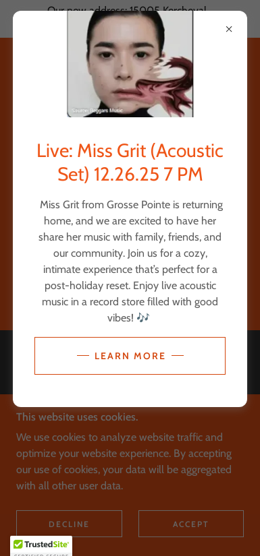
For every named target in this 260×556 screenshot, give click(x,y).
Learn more (130, 356)
